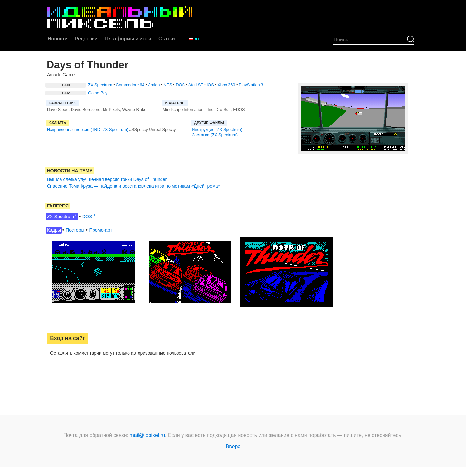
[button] (52, 374)
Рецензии (86, 38)
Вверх (233, 446)
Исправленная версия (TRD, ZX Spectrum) (87, 129)
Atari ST (195, 85)
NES (167, 85)
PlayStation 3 (251, 85)
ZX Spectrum (100, 85)
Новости (58, 38)
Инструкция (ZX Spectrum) (217, 129)
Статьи (166, 38)
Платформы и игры (128, 38)
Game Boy (97, 92)
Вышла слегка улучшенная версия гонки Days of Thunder (107, 179)
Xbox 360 (226, 85)
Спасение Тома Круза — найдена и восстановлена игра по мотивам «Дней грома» (133, 186)
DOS (180, 85)
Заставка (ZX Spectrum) (215, 134)
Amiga (154, 85)
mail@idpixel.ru (147, 435)
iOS (210, 85)
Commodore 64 (130, 85)
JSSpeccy (138, 129)
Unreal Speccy (162, 129)
